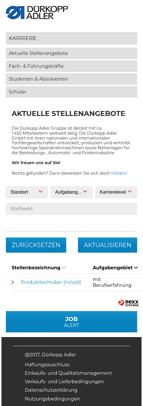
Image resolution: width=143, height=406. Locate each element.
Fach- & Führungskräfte (36, 66)
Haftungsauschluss (47, 364)
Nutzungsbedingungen (52, 399)
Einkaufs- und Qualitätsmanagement (68, 373)
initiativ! (119, 173)
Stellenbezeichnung (39, 267)
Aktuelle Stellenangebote (38, 53)
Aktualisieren (107, 245)
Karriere (22, 38)
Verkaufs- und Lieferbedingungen (64, 381)
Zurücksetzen (36, 245)
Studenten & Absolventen (38, 79)
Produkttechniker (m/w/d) (51, 282)
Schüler (18, 92)
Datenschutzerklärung (51, 390)
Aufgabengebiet (115, 267)
